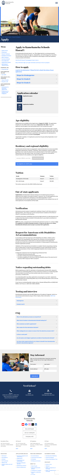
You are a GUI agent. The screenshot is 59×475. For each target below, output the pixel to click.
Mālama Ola (4, 462)
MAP (17, 448)
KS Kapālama (5, 457)
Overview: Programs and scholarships (22, 456)
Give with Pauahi (29, 428)
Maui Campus (5, 57)
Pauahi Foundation (50, 457)
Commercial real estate (36, 457)
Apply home (8, 37)
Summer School (6, 59)
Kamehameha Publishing (51, 455)
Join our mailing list (29, 432)
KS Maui (3, 459)
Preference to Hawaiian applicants (5, 88)
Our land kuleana (35, 455)
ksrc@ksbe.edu (29, 394)
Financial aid (5, 69)
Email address (33, 369)
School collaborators (21, 467)
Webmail (48, 466)
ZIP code (46, 369)
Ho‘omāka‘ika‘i (5, 60)
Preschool (4, 52)
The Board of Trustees (36, 470)
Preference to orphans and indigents (5, 92)
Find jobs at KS (29, 436)
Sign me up (35, 376)
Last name (47, 364)
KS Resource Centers (21, 465)
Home (2, 37)
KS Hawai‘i (4, 455)
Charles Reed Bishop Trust (51, 459)
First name (33, 364)
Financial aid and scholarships (20, 461)
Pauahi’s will (5, 81)
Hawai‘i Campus (6, 53)
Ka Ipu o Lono (49, 464)
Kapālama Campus (6, 55)
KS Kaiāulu (33, 459)
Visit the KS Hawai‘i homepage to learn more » (27, 60)
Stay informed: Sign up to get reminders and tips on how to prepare (33, 62)
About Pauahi (5, 80)
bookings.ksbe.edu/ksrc (48, 394)
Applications (19, 458)
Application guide (6, 62)
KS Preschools (5, 460)
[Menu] (56, 3)
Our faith (4, 74)
